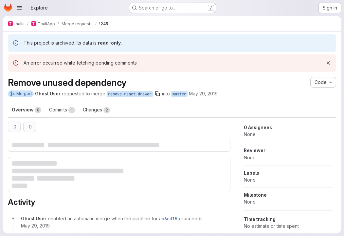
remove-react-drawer (130, 94)
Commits (62, 110)
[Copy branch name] (157, 94)
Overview (26, 110)
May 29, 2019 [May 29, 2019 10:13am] (203, 93)
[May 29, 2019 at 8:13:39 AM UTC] (35, 225)
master (179, 94)
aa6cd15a (169, 219)
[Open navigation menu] (19, 8)
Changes (96, 110)
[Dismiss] (328, 63)
